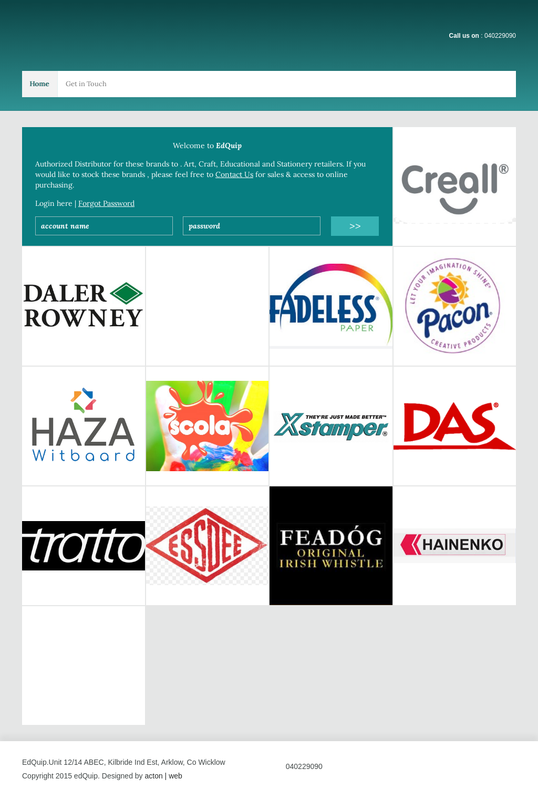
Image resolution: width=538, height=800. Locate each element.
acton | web (163, 776)
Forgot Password (106, 203)
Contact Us (234, 174)
